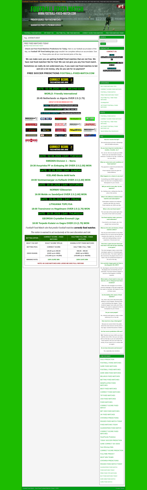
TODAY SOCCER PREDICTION (111, 440)
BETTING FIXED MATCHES (109, 379)
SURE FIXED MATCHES (108, 366)
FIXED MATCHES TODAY (109, 424)
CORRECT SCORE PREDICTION (111, 450)
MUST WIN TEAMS (106, 457)
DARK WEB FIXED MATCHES (110, 373)
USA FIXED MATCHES (108, 399)
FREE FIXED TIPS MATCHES (108, 473)
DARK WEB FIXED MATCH (107, 479)
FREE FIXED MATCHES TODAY (115, 33)
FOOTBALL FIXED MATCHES (32, 33)
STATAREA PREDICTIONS (109, 418)
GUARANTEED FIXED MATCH (110, 428)
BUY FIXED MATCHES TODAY (108, 476)
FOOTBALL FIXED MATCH (108, 92)
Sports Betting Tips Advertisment (109, 131)
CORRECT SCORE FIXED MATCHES (92, 33)
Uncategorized (105, 102)
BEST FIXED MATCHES (108, 388)
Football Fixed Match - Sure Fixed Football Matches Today (44, 1)
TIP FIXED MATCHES (107, 395)
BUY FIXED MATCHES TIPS (108, 86)
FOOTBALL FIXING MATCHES (110, 363)
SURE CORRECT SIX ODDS (110, 444)
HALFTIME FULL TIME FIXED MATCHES (68, 33)
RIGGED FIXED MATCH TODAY (111, 421)
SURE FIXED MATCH (106, 482)
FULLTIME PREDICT (107, 454)
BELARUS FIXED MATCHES (110, 376)
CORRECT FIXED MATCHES (110, 392)
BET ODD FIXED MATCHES (109, 411)
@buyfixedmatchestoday (70, 113)
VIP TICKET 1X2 (49, 33)
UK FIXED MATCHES (107, 414)
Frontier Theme (120, 488)
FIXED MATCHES (106, 402)
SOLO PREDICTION (107, 359)
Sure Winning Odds (106, 447)
